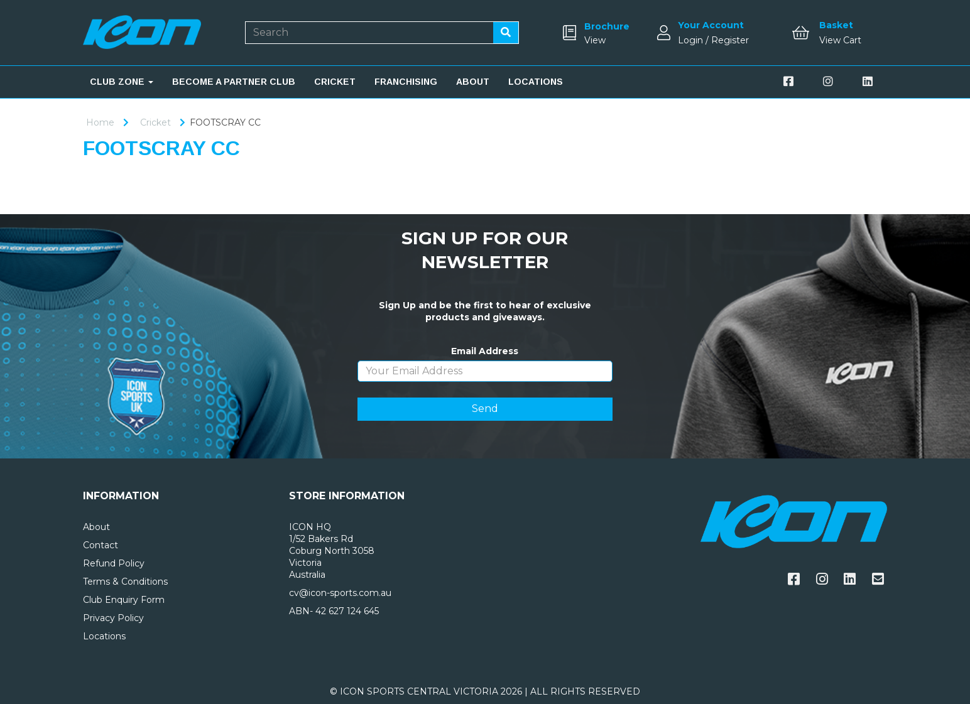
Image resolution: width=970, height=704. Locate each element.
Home (100, 122)
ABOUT (472, 82)
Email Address (484, 351)
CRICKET (335, 82)
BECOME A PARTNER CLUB (233, 82)
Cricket (155, 122)
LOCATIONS (535, 82)
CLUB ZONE (121, 82)
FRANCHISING (405, 82)
